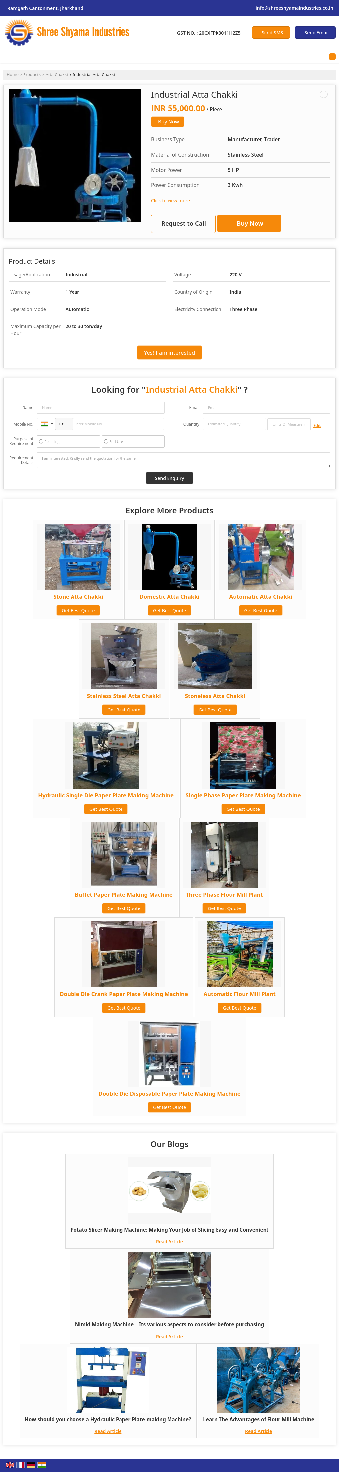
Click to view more (170, 200)
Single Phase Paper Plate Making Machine (243, 795)
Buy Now (168, 121)
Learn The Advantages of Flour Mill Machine (258, 1419)
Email (194, 407)
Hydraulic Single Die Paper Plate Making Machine (106, 795)
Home (13, 74)
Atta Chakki (57, 74)
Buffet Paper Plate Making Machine (124, 894)
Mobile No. (23, 424)
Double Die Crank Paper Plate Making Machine (124, 994)
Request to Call (183, 223)
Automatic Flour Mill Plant (239, 994)
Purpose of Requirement (21, 441)
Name (27, 407)
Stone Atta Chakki (78, 596)
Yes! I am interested (169, 352)
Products (32, 74)
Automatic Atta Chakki (260, 596)
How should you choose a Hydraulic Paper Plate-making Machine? (108, 1419)
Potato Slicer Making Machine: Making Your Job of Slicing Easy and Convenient (170, 1229)
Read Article (169, 1241)
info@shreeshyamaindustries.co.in (294, 8)
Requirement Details (21, 460)
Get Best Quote (78, 610)
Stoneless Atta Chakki (215, 696)
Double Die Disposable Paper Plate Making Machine (169, 1093)
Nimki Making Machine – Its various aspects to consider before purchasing (169, 1324)
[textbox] (289, 424)
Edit (317, 425)
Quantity (191, 424)
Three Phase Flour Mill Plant (224, 894)
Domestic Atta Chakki (169, 596)
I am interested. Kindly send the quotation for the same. (183, 460)
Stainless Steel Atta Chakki (124, 696)
